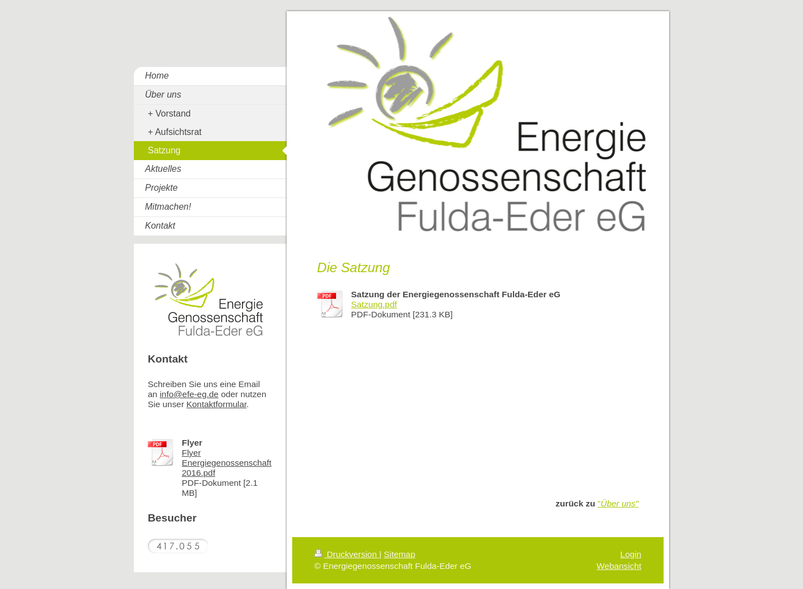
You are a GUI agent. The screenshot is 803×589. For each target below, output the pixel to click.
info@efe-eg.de (188, 394)
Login (630, 554)
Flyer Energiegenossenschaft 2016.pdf (227, 462)
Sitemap (399, 554)
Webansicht (619, 566)
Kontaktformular (216, 404)
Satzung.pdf (374, 304)
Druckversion (347, 554)
